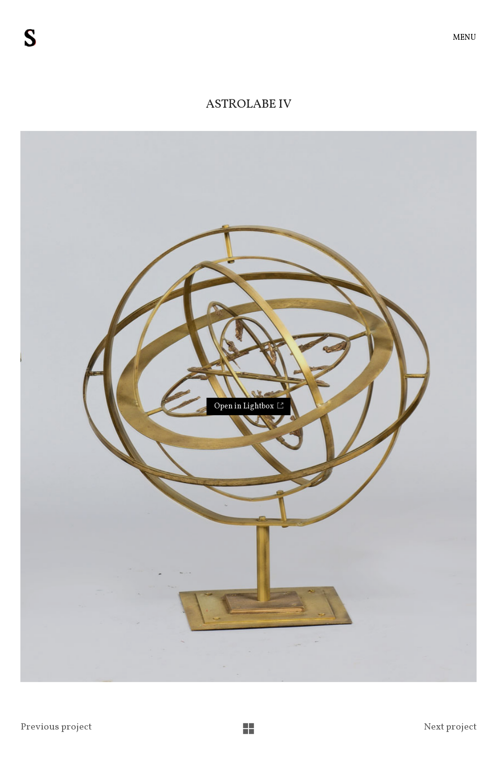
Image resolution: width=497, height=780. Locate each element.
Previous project (56, 727)
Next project (450, 727)
